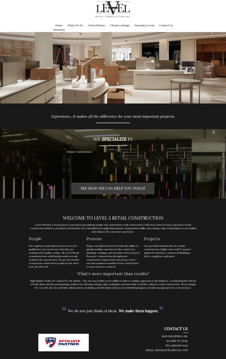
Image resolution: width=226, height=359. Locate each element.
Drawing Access (144, 25)
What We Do (75, 25)
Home (59, 25)
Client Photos (96, 25)
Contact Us (166, 25)
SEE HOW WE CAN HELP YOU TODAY (113, 188)
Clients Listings (120, 25)
